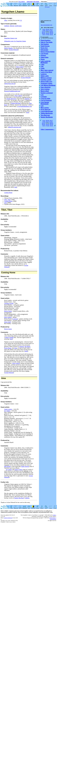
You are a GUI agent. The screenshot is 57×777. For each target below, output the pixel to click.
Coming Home (8, 192)
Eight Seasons (25, 466)
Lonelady (44, 96)
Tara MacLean (45, 115)
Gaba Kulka (44, 57)
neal (27, 112)
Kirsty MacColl (45, 109)
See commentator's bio (46, 25)
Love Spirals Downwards (45, 103)
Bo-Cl (51, 29)
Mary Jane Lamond (47, 70)
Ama (5, 202)
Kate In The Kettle (46, 42)
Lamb (42, 68)
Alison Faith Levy (46, 81)
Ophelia (27, 498)
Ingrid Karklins (45, 40)
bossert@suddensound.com (12, 91)
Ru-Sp (51, 33)
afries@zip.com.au (10, 83)
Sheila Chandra (8, 48)
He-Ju (43, 32)
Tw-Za (47, 34)
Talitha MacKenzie (47, 113)
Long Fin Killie (45, 98)
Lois (42, 95)
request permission (8, 517)
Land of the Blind (46, 72)
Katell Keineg (45, 46)
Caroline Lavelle (8, 303)
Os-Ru (47, 33)
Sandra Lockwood (47, 93)
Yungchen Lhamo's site (10, 38)
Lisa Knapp (44, 53)
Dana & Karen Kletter (48, 51)
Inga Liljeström (46, 87)
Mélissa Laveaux (46, 78)
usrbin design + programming (52, 518)
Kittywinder (44, 50)
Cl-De (43, 30)
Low (42, 106)
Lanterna (15, 319)
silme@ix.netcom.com (14, 127)
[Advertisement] (48, 13)
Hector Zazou (8, 311)
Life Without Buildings (48, 85)
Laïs (42, 66)
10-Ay (43, 29)
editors (54, 515)
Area (15, 348)
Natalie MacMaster (47, 117)
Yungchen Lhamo (46, 83)
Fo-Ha (50, 30)
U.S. (21, 20)
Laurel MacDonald (47, 111)
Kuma (43, 59)
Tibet (5, 20)
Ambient (6, 26)
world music (18, 26)
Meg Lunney (45, 107)
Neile (26, 351)
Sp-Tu (43, 34)
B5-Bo (47, 29)
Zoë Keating (45, 44)
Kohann (43, 55)
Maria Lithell (45, 91)
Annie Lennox (8, 409)
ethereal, (12, 26)
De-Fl (47, 30)
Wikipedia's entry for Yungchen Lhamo (15, 41)
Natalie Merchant (11, 98)
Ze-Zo (51, 34)
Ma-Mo (51, 32)
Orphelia (27, 98)
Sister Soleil (7, 322)
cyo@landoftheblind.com (24, 106)
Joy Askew (7, 410)
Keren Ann (44, 48)
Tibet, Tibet (7, 199)
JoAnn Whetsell (13, 49)
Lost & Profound (46, 100)
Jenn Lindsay (45, 89)
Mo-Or (43, 33)
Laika (42, 64)
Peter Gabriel (20, 66)
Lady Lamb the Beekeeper (46, 61)
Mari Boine (7, 466)
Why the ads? (47, 6)
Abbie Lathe (45, 76)
